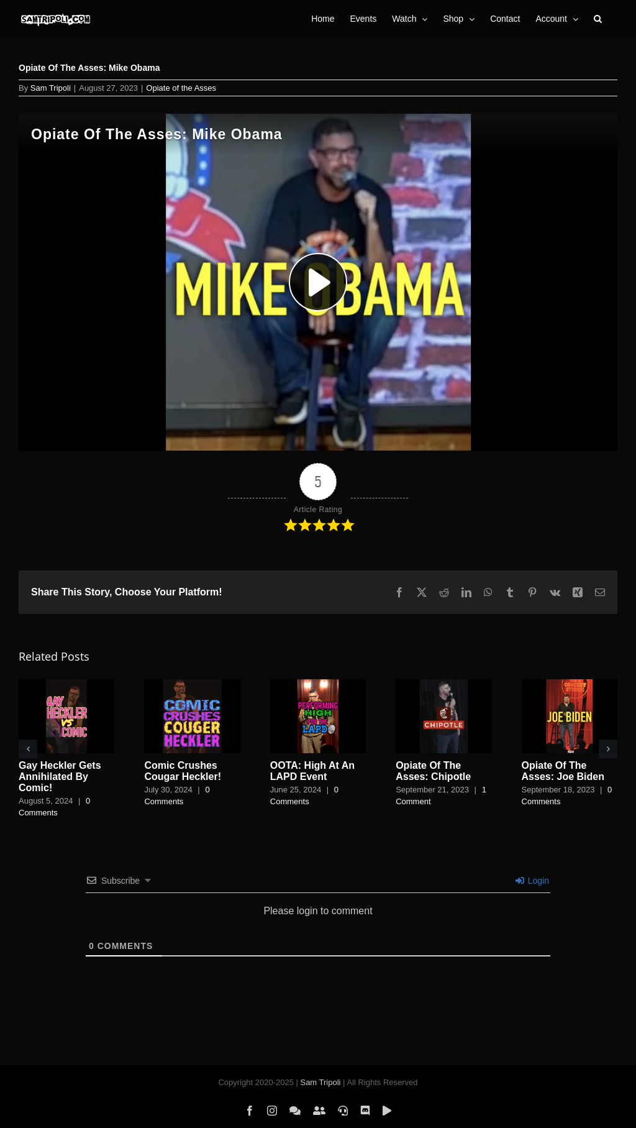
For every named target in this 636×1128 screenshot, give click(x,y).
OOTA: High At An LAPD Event (312, 771)
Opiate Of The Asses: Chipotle (433, 771)
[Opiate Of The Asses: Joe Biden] (569, 684)
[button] (598, 18)
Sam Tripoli (50, 88)
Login (532, 881)
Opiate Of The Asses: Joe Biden (563, 771)
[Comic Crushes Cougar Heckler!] (192, 684)
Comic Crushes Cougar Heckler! (182, 771)
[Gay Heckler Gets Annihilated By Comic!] (66, 684)
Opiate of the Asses (181, 88)
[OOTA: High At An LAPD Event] (318, 684)
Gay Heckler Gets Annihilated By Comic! (60, 776)
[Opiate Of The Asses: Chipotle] (443, 684)
